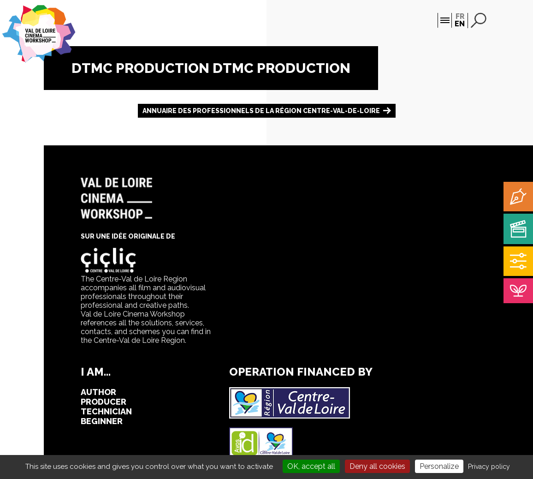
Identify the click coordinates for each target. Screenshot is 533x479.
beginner (102, 421)
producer (103, 402)
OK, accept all (311, 466)
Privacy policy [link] (489, 466)
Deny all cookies (377, 466)
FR (460, 16)
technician (106, 411)
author (98, 392)
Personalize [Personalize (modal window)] (439, 466)
